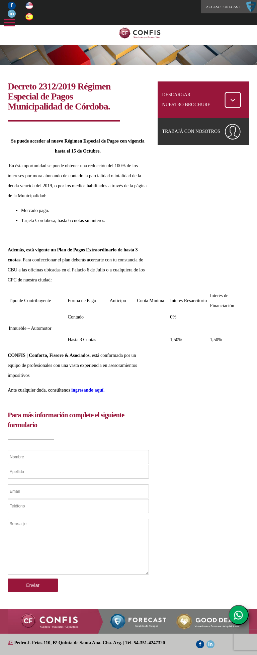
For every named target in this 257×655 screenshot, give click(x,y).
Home (152, 33)
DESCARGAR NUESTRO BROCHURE (186, 99)
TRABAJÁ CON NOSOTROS (191, 131)
